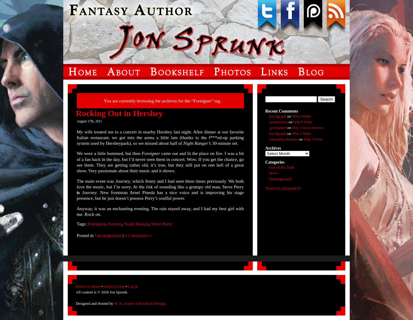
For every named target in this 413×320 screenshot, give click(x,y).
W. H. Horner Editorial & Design (139, 303)
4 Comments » (138, 235)
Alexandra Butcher (283, 139)
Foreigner (96, 223)
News (273, 173)
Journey (115, 223)
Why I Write (301, 116)
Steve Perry (161, 223)
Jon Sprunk (277, 116)
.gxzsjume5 (277, 128)
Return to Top (114, 286)
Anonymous (278, 122)
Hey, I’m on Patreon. (308, 128)
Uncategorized (108, 235)
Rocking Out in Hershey (119, 113)
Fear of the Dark (281, 167)
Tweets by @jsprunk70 (282, 188)
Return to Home (88, 286)
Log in (133, 286)
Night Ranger (136, 223)
